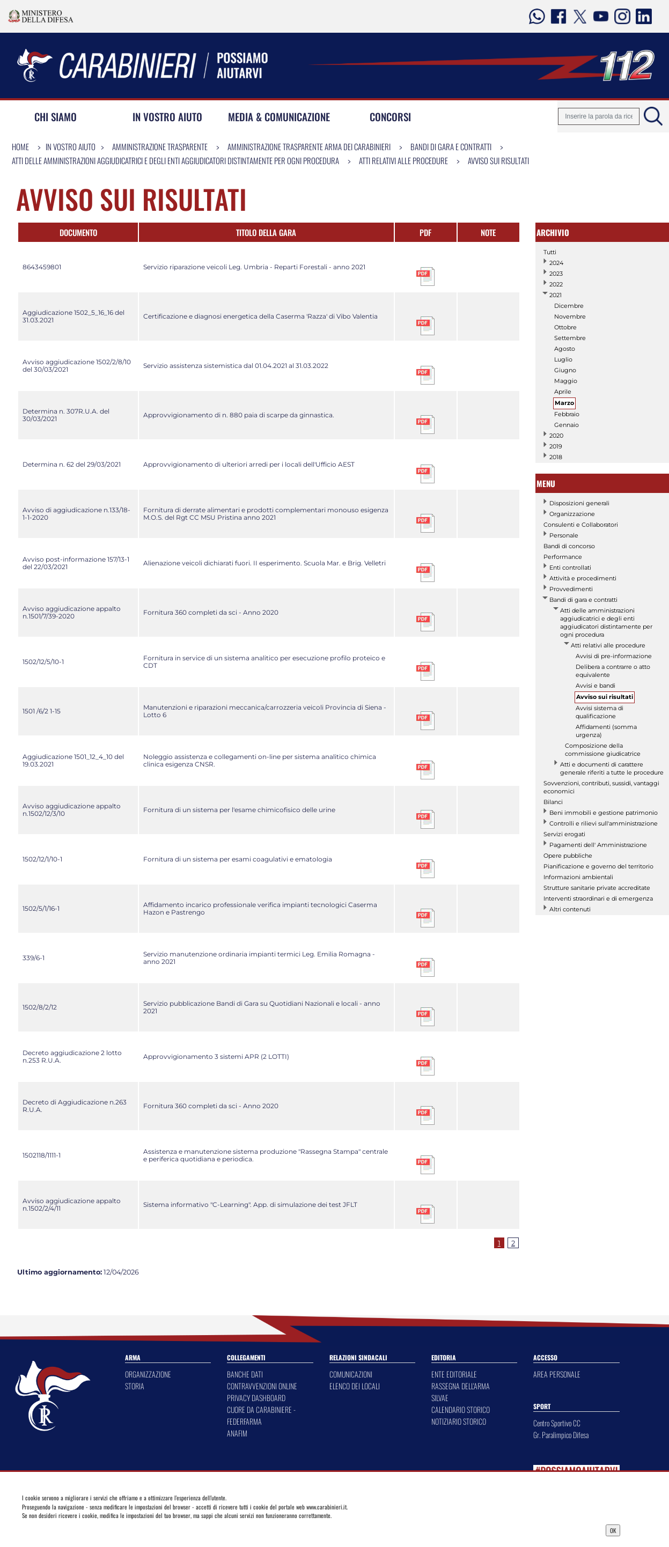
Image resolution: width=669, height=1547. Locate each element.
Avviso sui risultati (498, 160)
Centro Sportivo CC (556, 1422)
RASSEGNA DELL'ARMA (460, 1385)
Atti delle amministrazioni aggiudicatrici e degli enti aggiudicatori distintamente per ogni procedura (175, 160)
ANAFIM (237, 1433)
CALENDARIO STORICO (460, 1409)
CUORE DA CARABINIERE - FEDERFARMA (261, 1415)
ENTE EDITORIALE (454, 1374)
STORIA (134, 1385)
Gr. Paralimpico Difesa (561, 1434)
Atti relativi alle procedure (403, 160)
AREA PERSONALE (556, 1374)
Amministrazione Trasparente (160, 146)
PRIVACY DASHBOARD (256, 1397)
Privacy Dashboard (92, 1529)
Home (20, 146)
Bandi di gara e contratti (450, 146)
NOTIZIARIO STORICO (458, 1421)
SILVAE (440, 1397)
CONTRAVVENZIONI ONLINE (262, 1385)
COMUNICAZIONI (350, 1374)
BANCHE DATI (245, 1374)
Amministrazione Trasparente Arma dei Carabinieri (309, 146)
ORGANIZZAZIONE (148, 1374)
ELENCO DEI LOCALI (354, 1385)
